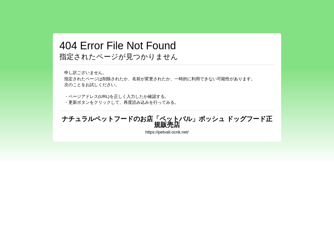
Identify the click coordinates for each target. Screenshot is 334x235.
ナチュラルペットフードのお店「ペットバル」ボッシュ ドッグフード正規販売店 (167, 121)
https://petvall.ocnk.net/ (167, 132)
